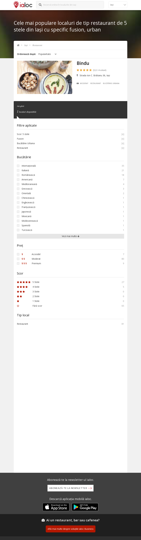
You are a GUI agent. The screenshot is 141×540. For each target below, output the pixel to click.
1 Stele (28, 301)
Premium (31, 263)
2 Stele (28, 296)
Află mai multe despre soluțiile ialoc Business (71, 528)
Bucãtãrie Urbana (111, 83)
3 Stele (28, 291)
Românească (28, 174)
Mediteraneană (29, 184)
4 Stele (28, 286)
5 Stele (28, 282)
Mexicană (26, 216)
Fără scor (29, 305)
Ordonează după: (26, 54)
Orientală (26, 193)
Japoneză (26, 211)
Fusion (20, 138)
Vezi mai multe (70, 236)
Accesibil (31, 254)
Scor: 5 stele (23, 134)
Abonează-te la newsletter (68, 488)
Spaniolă (26, 225)
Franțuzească (28, 207)
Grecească (27, 188)
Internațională (29, 165)
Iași (26, 45)
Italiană (25, 170)
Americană (27, 179)
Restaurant (37, 45)
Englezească (28, 202)
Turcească (27, 229)
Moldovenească (30, 220)
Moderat (82, 83)
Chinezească (28, 197)
